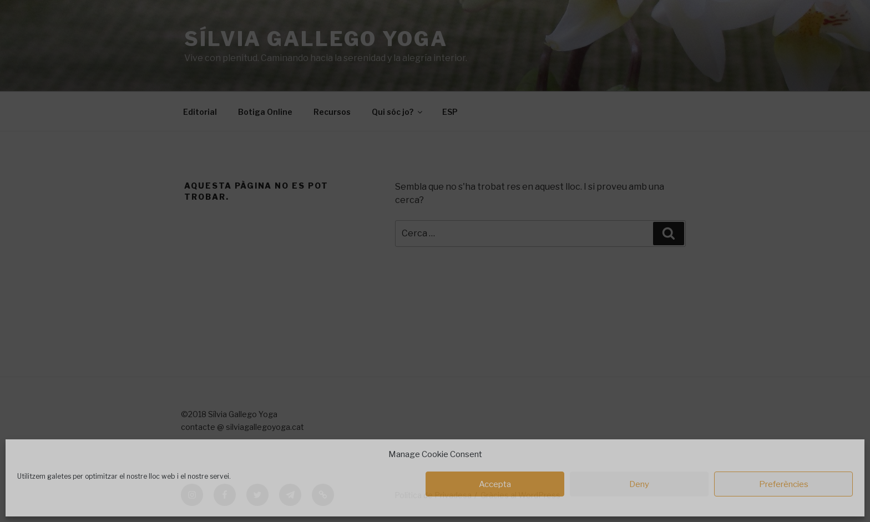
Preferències (783, 484)
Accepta (495, 484)
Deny (639, 484)
